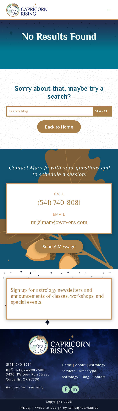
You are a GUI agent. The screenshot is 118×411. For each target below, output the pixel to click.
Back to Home (59, 127)
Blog (85, 377)
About (80, 365)
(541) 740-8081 (59, 202)
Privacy (25, 407)
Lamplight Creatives (83, 407)
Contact (99, 377)
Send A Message (59, 246)
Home (67, 365)
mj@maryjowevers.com (59, 222)
